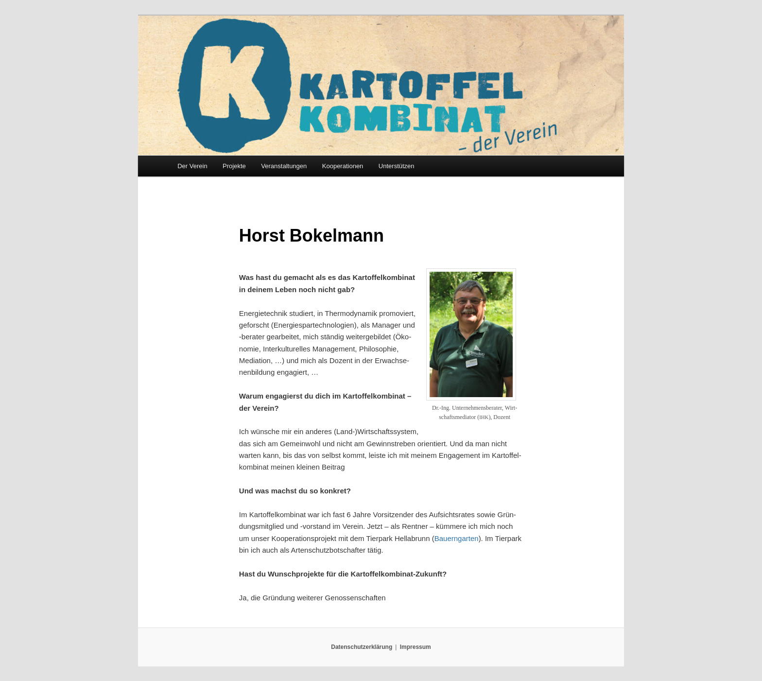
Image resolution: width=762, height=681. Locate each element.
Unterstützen (397, 166)
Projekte (234, 166)
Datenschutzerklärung (361, 647)
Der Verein (192, 166)
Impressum (415, 647)
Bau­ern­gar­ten (456, 538)
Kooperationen (343, 166)
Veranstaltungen (284, 166)
